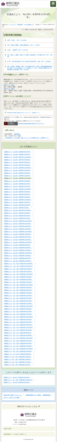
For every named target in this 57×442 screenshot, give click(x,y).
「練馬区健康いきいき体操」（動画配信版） (38, 395)
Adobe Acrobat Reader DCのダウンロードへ (24, 123)
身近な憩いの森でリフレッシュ (13, 395)
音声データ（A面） (9, 85)
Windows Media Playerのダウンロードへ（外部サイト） (23, 112)
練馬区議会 (20, 24)
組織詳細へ (17, 134)
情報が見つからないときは (27, 406)
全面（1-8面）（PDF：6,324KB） (17, 40)
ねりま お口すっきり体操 (11, 397)
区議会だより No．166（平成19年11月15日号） (18, 380)
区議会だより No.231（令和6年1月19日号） (17, 377)
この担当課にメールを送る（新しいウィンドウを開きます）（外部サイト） (26, 137)
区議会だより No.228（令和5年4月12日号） (17, 382)
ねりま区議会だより (29, 24)
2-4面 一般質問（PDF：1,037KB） (18, 50)
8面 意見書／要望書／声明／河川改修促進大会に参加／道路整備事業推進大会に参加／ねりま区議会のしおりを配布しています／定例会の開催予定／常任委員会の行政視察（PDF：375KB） (30, 68)
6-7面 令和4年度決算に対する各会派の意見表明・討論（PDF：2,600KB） (29, 61)
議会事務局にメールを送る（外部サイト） (15, 434)
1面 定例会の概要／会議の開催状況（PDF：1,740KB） (24, 45)
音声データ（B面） (9, 88)
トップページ (12, 24)
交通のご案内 (7, 428)
